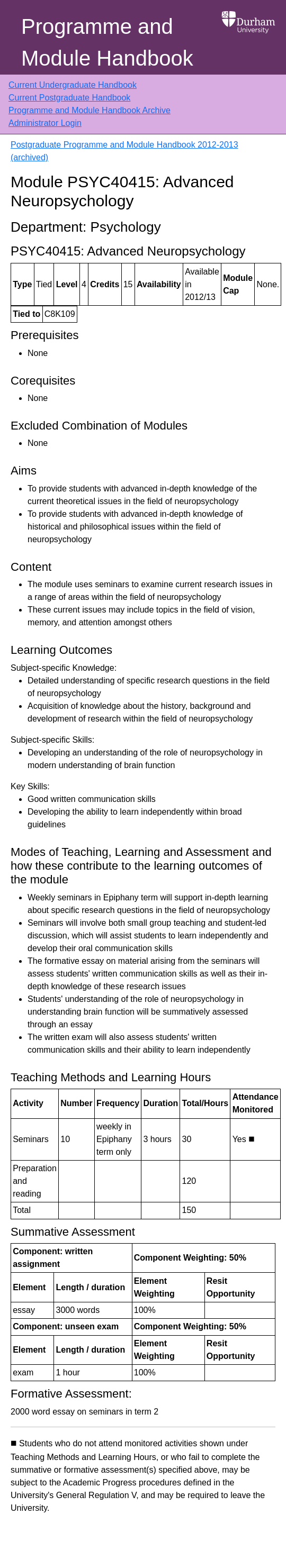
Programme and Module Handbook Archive (89, 110)
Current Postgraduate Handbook (69, 97)
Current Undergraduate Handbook (72, 84)
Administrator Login (45, 122)
